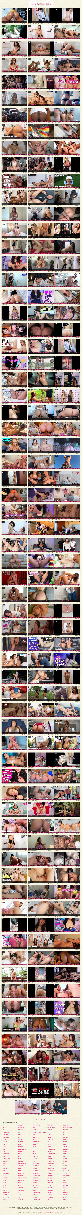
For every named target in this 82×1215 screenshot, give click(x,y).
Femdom (35, 1156)
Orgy (64, 1168)
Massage (65, 1125)
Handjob (50, 1137)
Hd (48, 1142)
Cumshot (21, 1180)
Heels (49, 1144)
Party (64, 1178)
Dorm (34, 1130)
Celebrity (21, 1142)
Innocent (50, 1168)
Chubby (20, 1151)
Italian (49, 1173)
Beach (5, 1168)
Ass (4, 1149)
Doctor (20, 1200)
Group (49, 1130)
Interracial (51, 1171)
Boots (5, 1195)
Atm (4, 1151)
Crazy (19, 1171)
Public (64, 1195)
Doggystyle (36, 1125)
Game (34, 1190)
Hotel (49, 1151)
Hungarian (51, 1161)
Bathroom (6, 1161)
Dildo (19, 1195)
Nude (64, 1154)
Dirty (19, 1197)
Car (19, 1137)
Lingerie (50, 1197)
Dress (34, 1135)
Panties (64, 1173)
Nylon (64, 1159)
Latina (49, 1188)
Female (35, 1154)
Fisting (35, 1168)
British (20, 1125)
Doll (34, 1127)
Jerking (50, 1178)
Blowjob (5, 1190)
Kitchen (50, 1183)
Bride (4, 1200)
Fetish (35, 1159)
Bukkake (20, 1130)
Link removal (46, 1212)
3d (3, 1127)
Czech (19, 1185)
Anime (5, 1142)
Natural (65, 1149)
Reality (64, 1200)
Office (64, 1161)
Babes (4, 1156)
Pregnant (65, 1192)
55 (47, 1119)
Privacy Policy (39, 1212)
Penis (64, 1180)
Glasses (50, 1125)
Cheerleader (22, 1149)
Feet (34, 1151)
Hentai (49, 1147)
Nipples (64, 1151)
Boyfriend (6, 1197)
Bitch (4, 1183)
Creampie (21, 1173)
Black (4, 1185)
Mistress (65, 1137)
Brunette (21, 1127)
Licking (49, 1195)
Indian (49, 1166)
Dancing (20, 1188)
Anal (4, 1139)
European (36, 1142)
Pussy (64, 1197)
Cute (19, 1183)
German (35, 1197)
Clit (19, 1156)
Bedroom (6, 1173)
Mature (65, 1130)
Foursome (36, 1180)
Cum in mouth (22, 1178)
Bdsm (4, 1166)
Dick (19, 1192)
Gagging (35, 1188)
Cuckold (20, 1175)
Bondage (6, 1192)
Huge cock (51, 1159)
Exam (34, 1144)
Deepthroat (21, 1190)
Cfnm (19, 1144)
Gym (48, 1132)
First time (36, 1166)
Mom (64, 1139)
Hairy (49, 1135)
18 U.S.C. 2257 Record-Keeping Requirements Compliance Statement (41, 1206)
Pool (64, 1188)
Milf (63, 1132)
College (20, 1161)
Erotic (35, 1139)
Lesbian (49, 1192)
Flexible (35, 1173)
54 (44, 1119)
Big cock (5, 1175)
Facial (35, 1147)
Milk (64, 1135)
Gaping (35, 1195)
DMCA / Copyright (54, 1212)
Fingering (36, 1163)
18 (3, 1125)
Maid (49, 1200)
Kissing (49, 1180)
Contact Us (62, 1212)
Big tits (5, 1178)
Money (64, 1142)
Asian (4, 1147)
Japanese (50, 1175)
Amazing (6, 1135)
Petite (64, 1183)
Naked (64, 1147)
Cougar (20, 1166)
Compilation (22, 1163)
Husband (50, 1163)
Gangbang (36, 1192)
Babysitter (6, 1159)
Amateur (6, 1132)
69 (3, 1130)
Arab (4, 1144)
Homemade (51, 1149)
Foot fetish (36, 1175)
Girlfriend (36, 1200)
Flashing (36, 1171)
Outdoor (65, 1171)
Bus (19, 1132)
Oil (63, 1163)
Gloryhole (51, 1127)
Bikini (4, 1180)
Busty (19, 1135)
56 (50, 1119)
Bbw (4, 1163)
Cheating (21, 1147)
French (35, 1183)
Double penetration (39, 1132)
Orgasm (65, 1166)
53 (41, 1119)
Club (19, 1159)
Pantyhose (66, 1175)
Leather (50, 1190)
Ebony (35, 1137)
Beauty (5, 1171)
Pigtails (65, 1185)
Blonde (5, 1188)
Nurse (64, 1156)
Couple (20, 1168)
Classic (20, 1154)
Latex (49, 1185)
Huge (49, 1156)
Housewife (51, 1154)
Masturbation (67, 1127)
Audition (6, 1154)
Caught (20, 1139)
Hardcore (50, 1139)
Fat (34, 1149)
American (6, 1137)
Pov (63, 1190)
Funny (35, 1185)
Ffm (34, 1161)
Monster (65, 1144)
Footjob (35, 1178)
